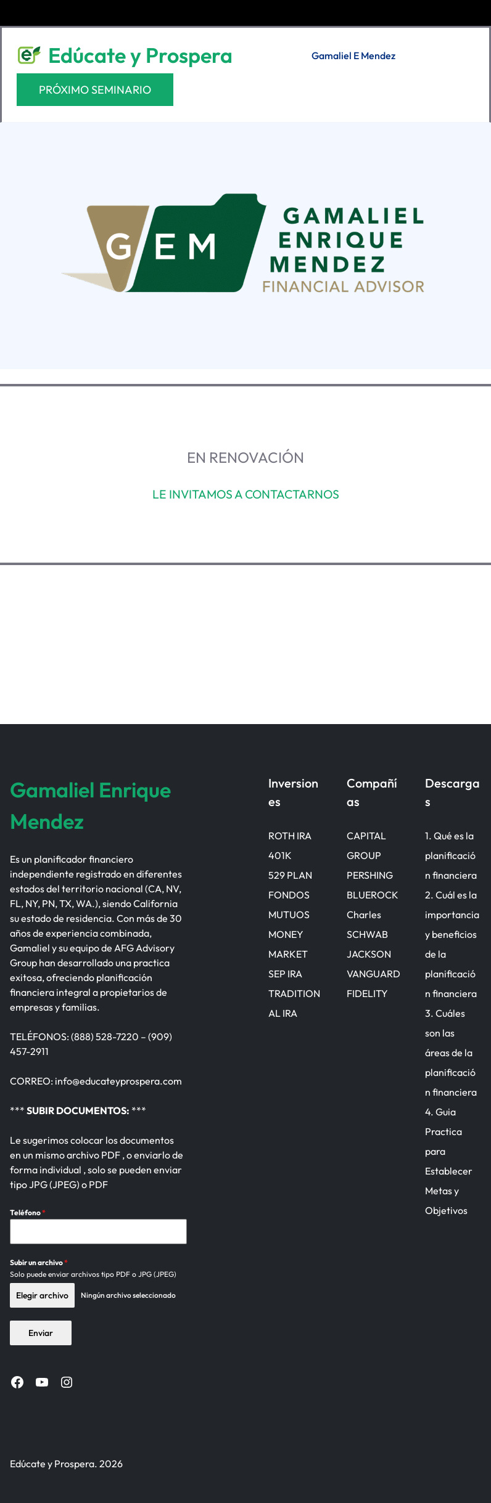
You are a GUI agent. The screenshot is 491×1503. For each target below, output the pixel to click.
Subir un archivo (39, 1262)
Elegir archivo (42, 1295)
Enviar (40, 1332)
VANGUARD (373, 973)
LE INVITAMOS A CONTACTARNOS (245, 494)
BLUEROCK (372, 895)
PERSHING (369, 875)
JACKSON (368, 954)
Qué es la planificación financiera (453, 855)
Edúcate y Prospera (140, 55)
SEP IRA (285, 973)
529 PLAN (290, 875)
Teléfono (28, 1212)
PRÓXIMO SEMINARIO (95, 90)
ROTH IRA (289, 835)
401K (279, 855)
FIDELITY (366, 993)
